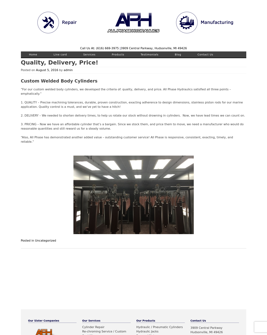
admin (68, 70)
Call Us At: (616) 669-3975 (100, 48)
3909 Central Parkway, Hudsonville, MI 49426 (154, 48)
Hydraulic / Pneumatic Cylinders (159, 327)
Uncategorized (45, 240)
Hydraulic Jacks (147, 331)
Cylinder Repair (93, 327)
